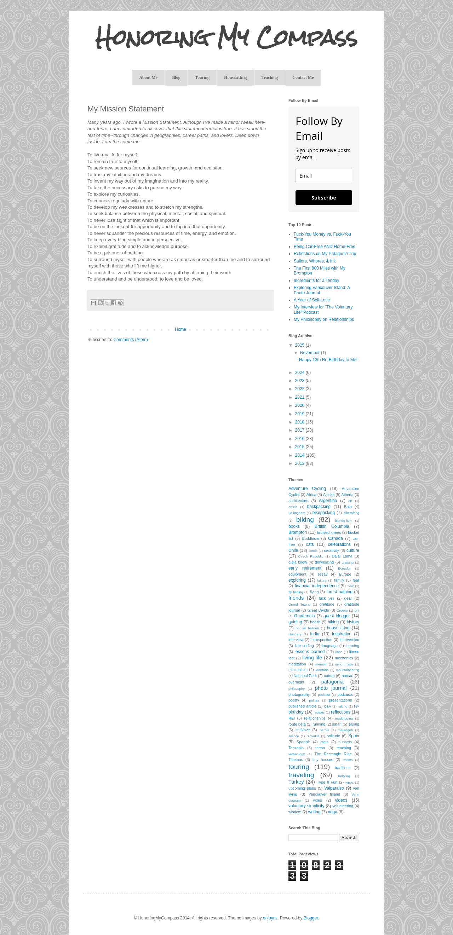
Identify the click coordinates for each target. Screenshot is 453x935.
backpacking (319, 506)
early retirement (304, 568)
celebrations (339, 544)
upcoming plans (302, 788)
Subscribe (323, 197)
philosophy (296, 689)
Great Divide (318, 610)
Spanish (303, 742)
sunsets (345, 742)
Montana (321, 670)
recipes (319, 712)
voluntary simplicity (306, 805)
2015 (300, 446)
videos (341, 800)
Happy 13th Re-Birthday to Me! (328, 359)
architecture (298, 500)
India (314, 633)
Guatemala (304, 615)
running (318, 724)
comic (313, 551)
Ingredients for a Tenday (316, 280)
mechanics (344, 658)
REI (291, 718)
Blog (176, 77)
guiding (295, 621)
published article (302, 706)
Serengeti (345, 730)
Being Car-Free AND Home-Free (324, 246)
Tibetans (295, 759)
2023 (300, 380)
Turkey (296, 782)
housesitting (338, 627)
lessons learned (309, 651)
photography (299, 694)
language (330, 645)
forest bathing (339, 591)
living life (312, 657)
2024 (300, 372)
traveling (301, 775)
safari (337, 724)
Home (180, 329)
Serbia (324, 730)
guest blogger (336, 615)
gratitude (327, 604)
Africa (311, 494)
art (350, 501)
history (353, 621)
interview (296, 639)
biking (305, 519)
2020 (300, 405)
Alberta (348, 494)
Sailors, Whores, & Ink (315, 261)
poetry (293, 700)
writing (314, 811)
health (315, 622)
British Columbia (332, 526)
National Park (305, 676)
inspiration (341, 633)
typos (349, 782)
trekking (344, 776)
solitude (333, 736)
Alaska (328, 494)
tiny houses (322, 759)
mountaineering (347, 670)
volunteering (342, 806)
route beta (297, 724)
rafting (343, 706)
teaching (344, 748)
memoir (321, 664)
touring (298, 766)
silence (293, 736)
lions (339, 652)
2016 (300, 438)
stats (324, 742)
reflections (340, 712)
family (339, 580)
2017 (300, 430)
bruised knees (329, 532)
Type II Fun (327, 782)
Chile (293, 550)
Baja (348, 506)
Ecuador (344, 568)
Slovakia (312, 736)
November (310, 352)
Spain (353, 735)
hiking (333, 621)
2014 (300, 455)
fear (355, 580)
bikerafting (351, 513)
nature (329, 676)
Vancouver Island (324, 794)
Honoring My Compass (226, 37)
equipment (297, 574)
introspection (321, 639)
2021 (300, 397)
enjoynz (270, 918)
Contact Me (303, 77)
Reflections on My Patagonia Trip (325, 253)
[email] (324, 175)
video (317, 800)
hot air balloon (307, 628)
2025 (300, 345)
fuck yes (326, 598)
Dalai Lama (342, 556)
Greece (342, 610)
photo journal (330, 688)
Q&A (327, 706)
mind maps (344, 664)
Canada (335, 538)
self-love (303, 730)
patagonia (332, 682)
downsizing (324, 562)
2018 (300, 422)
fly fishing (295, 592)
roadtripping (344, 718)
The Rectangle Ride (332, 754)
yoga (332, 811)
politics (314, 700)
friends (296, 598)
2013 (300, 463)
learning (352, 645)
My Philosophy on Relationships (324, 319)
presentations (340, 700)
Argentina (328, 500)
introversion (349, 639)
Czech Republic (310, 556)
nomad (347, 676)
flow (351, 586)
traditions (342, 768)
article (293, 507)
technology (296, 754)
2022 (300, 388)
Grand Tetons (299, 604)
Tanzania (296, 748)
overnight (296, 682)
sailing (353, 724)
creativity (331, 550)
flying (314, 592)
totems (348, 760)
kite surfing (304, 645)
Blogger (311, 918)
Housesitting (235, 77)
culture (352, 550)
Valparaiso (334, 788)
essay (322, 574)
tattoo (320, 748)
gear (348, 598)
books (294, 526)
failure (321, 580)
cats (310, 544)
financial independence (317, 585)
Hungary (294, 634)
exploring (297, 580)
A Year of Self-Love (312, 300)
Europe (345, 574)
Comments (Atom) (130, 339)
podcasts (344, 694)
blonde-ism (343, 521)
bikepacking (323, 512)
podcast (324, 695)
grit (357, 610)
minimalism (298, 670)
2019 (300, 413)
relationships (315, 718)
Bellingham (296, 513)
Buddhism (310, 538)
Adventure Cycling (307, 488)
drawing (348, 562)
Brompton (297, 532)
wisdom (295, 812)
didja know (297, 562)
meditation (297, 664)
